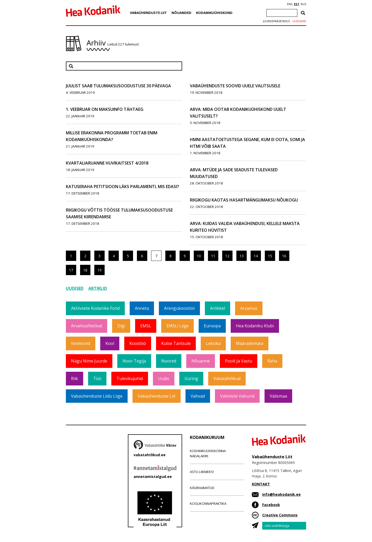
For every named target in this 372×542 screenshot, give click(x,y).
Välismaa (278, 396)
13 (241, 255)
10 (199, 255)
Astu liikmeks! (202, 471)
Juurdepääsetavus (276, 21)
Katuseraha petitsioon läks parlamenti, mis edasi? (122, 186)
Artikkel (217, 308)
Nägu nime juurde (89, 361)
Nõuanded (181, 12)
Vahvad (198, 396)
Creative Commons (280, 515)
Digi (121, 326)
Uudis (163, 378)
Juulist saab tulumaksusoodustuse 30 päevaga (118, 86)
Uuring (191, 378)
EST (296, 4)
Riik (74, 378)
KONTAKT (261, 484)
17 (71, 270)
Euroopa (212, 326)
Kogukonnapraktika (208, 503)
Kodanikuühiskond (214, 12)
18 (85, 270)
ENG (290, 4)
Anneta (142, 308)
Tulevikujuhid (130, 378)
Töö (97, 378)
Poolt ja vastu (238, 361)
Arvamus (248, 308)
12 (227, 255)
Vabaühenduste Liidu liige (96, 396)
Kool (109, 343)
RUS (303, 4)
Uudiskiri (299, 21)
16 (284, 255)
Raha (272, 361)
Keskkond (80, 343)
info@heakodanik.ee (281, 494)
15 (270, 255)
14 (256, 255)
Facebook (271, 504)
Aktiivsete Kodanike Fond (95, 308)
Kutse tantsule (176, 343)
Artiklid (97, 288)
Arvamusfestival (86, 326)
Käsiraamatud (202, 487)
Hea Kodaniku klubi (255, 326)
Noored (168, 361)
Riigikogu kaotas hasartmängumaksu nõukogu (244, 200)
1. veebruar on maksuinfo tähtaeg (104, 109)
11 (213, 255)
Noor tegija (134, 361)
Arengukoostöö (179, 308)
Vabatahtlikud (227, 378)
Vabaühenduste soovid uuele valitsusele (235, 86)
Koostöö (137, 343)
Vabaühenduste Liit (148, 12)
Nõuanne (200, 361)
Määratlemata (249, 343)
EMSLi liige (177, 326)
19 (99, 270)
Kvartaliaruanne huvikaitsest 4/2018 (107, 163)
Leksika (213, 343)
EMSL (145, 326)
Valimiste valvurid (237, 396)
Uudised (74, 288)
